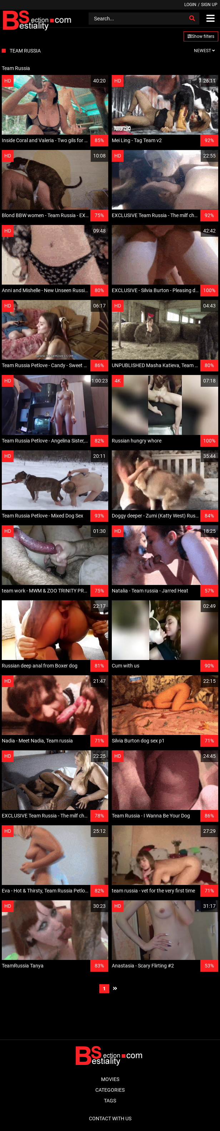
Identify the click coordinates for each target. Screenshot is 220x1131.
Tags (110, 1101)
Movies (110, 1079)
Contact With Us (110, 1118)
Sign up (209, 4)
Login (190, 4)
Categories (110, 1090)
